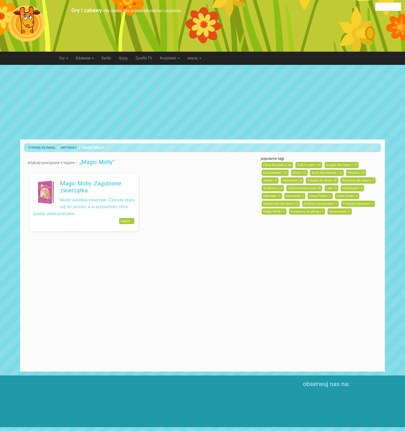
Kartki (106, 58)
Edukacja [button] (85, 58)
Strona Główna (41, 148)
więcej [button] (194, 58)
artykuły (69, 148)
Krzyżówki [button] (170, 58)
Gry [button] (63, 58)
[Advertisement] (202, 102)
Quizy (123, 58)
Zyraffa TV (143, 58)
